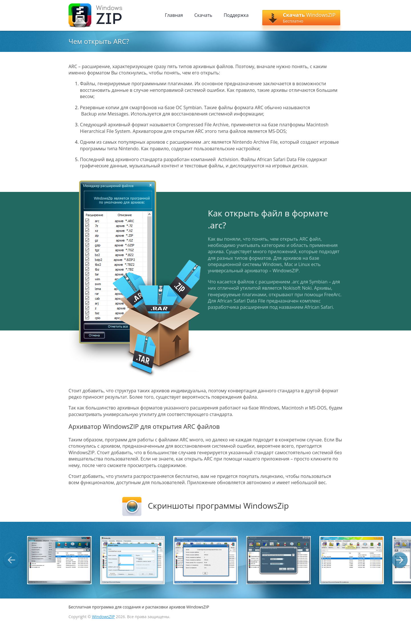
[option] (59, 560)
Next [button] (399, 560)
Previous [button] (11, 560)
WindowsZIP (103, 616)
